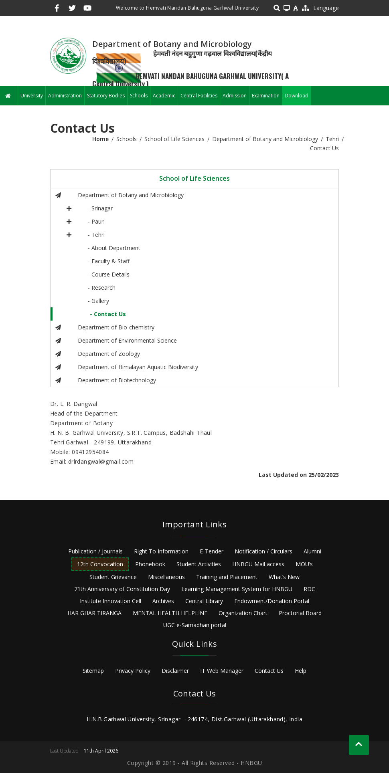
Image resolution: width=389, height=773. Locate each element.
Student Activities (198, 564)
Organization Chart (243, 613)
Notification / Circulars (263, 551)
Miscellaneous (166, 577)
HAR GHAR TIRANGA (94, 613)
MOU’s (304, 564)
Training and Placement (226, 577)
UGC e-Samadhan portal (194, 625)
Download (296, 95)
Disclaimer (175, 670)
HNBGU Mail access (258, 564)
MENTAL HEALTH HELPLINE (170, 613)
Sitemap (93, 670)
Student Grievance (113, 577)
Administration (65, 95)
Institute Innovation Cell (110, 601)
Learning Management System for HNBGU (236, 589)
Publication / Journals (95, 551)
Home (100, 139)
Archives (163, 601)
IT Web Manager (221, 670)
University (31, 95)
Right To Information (161, 551)
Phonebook (150, 564)
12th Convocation (100, 564)
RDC (309, 589)
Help (300, 670)
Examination (266, 95)
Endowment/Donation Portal (271, 601)
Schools (139, 95)
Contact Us (269, 670)
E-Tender (211, 551)
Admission (235, 95)
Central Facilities (198, 95)
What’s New (284, 577)
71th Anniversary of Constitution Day (122, 589)
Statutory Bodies (106, 95)
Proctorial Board (300, 613)
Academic (164, 95)
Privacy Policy (132, 670)
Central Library (204, 601)
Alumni (312, 551)
